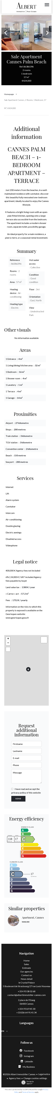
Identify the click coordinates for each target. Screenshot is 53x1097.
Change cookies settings (35, 1078)
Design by (27, 1082)
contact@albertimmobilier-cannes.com (26, 995)
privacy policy (18, 792)
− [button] (8, 643)
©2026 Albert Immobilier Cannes (19, 1074)
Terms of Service (28, 1092)
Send (18, 799)
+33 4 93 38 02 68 (26, 991)
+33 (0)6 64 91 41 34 (26, 1012)
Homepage (9, 94)
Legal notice (44, 1074)
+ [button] (8, 639)
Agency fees (15, 1078)
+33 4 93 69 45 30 (26, 1008)
